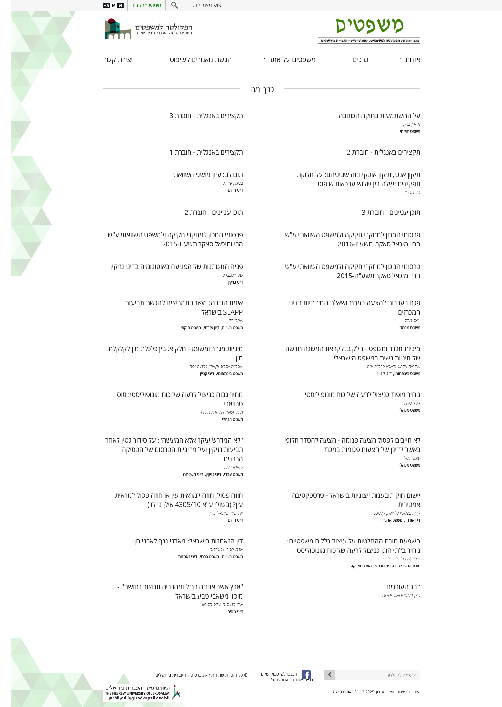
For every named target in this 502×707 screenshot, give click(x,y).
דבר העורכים (392, 586)
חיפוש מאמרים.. (198, 5)
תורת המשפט (398, 566)
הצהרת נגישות (398, 692)
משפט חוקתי (399, 131)
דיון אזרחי (200, 328)
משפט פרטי (198, 556)
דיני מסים (224, 612)
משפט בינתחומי (396, 373)
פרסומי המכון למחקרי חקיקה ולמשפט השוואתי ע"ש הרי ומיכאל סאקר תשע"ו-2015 (164, 239)
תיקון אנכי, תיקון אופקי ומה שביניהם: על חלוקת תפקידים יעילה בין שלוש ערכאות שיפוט (347, 179)
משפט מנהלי (398, 328)
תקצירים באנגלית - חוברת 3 (195, 115)
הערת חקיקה (350, 566)
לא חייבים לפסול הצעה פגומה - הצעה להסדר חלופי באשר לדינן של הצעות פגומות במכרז (341, 444)
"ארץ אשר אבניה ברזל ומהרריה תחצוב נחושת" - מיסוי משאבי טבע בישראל (169, 591)
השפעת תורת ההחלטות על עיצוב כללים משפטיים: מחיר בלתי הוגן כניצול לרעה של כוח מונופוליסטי (342, 545)
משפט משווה (221, 328)
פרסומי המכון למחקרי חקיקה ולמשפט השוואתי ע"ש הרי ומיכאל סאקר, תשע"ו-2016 (341, 239)
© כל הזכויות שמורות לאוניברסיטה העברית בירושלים (190, 675)
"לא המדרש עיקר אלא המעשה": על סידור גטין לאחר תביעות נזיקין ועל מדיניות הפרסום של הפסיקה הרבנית (163, 449)
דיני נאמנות (176, 556)
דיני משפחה (182, 474)
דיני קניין (374, 373)
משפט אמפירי (380, 520)
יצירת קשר (107, 59)
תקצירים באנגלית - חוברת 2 (372, 152)
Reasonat (269, 680)
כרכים (349, 59)
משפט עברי (222, 474)
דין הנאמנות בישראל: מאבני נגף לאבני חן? (176, 540)
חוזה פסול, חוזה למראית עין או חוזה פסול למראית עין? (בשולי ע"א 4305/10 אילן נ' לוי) (168, 499)
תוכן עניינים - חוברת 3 (380, 212)
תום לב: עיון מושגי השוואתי (196, 174)
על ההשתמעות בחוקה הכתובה (368, 115)
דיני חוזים (224, 190)
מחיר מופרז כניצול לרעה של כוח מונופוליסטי (351, 394)
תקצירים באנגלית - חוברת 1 (195, 152)
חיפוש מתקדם (136, 5)
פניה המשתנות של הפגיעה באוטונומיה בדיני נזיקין (166, 266)
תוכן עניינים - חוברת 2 (203, 212)
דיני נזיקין (224, 282)
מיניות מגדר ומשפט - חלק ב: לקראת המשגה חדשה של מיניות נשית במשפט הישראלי (341, 353)
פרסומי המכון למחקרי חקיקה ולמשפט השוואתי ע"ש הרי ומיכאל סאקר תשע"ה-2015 (341, 270)
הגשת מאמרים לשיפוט (190, 59)
